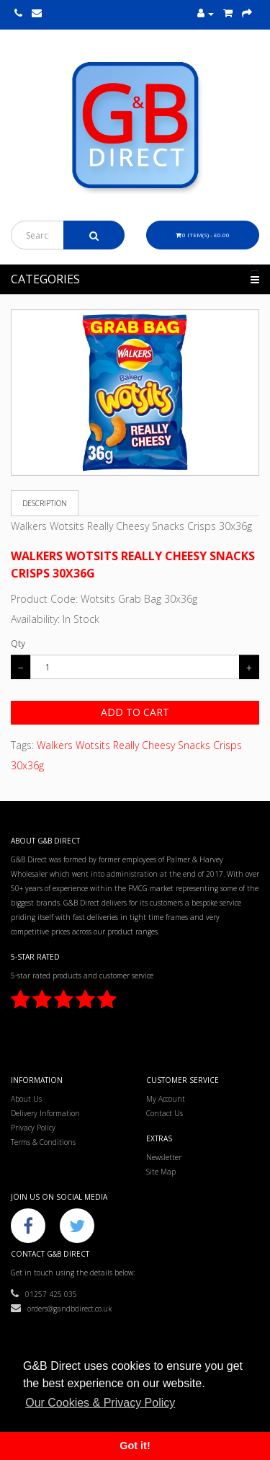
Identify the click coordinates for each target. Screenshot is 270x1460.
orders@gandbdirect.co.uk (61, 1309)
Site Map (161, 1172)
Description (44, 503)
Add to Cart (135, 712)
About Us (26, 1099)
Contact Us (164, 1113)
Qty (18, 643)
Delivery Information (45, 1113)
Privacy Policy (33, 1128)
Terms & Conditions (43, 1142)
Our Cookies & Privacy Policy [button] (100, 1403)
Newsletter (163, 1157)
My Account (165, 1099)
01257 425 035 (44, 1294)
